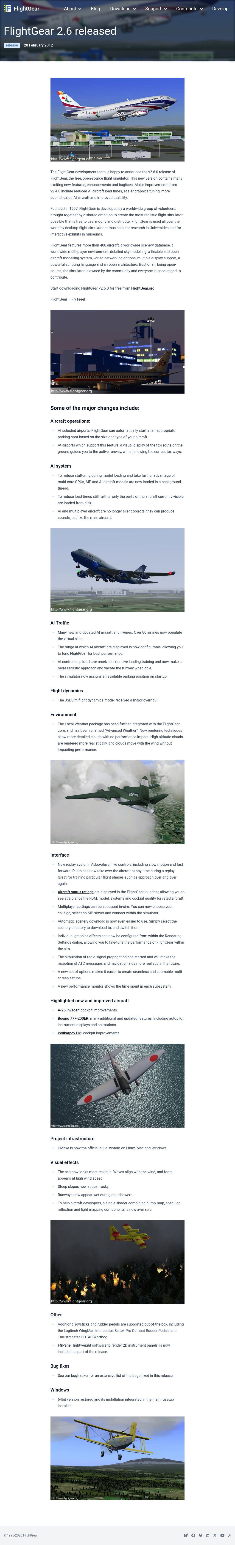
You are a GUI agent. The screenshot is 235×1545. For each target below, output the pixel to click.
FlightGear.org (142, 288)
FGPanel (65, 1345)
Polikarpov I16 (69, 1033)
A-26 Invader (68, 1010)
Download (120, 8)
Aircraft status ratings (76, 892)
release (12, 45)
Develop (220, 8)
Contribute (187, 8)
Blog (95, 8)
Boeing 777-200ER (73, 1018)
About (70, 8)
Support (153, 8)
